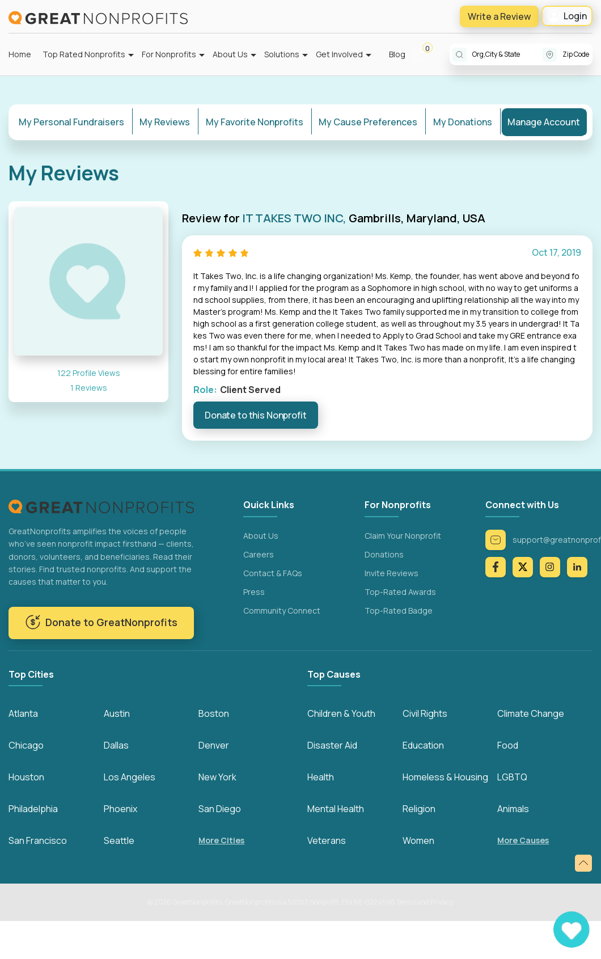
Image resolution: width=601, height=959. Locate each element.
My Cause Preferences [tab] (368, 122)
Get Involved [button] (339, 54)
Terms (406, 902)
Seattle (119, 840)
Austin (117, 713)
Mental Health (335, 808)
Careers (258, 553)
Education (423, 745)
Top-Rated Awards (400, 591)
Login (567, 16)
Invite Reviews (391, 572)
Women (418, 840)
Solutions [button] (281, 54)
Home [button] (20, 54)
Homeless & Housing (445, 777)
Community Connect (281, 610)
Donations (384, 553)
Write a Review (499, 16)
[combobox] (507, 54)
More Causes (523, 840)
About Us (260, 535)
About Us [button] (230, 54)
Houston (26, 777)
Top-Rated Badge (399, 610)
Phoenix (120, 808)
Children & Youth (341, 713)
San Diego (219, 808)
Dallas (116, 745)
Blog (397, 54)
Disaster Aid (332, 745)
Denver (213, 745)
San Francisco (38, 840)
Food (507, 745)
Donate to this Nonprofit (256, 415)
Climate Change (530, 713)
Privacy (441, 902)
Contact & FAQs (272, 572)
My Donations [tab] (462, 122)
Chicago (26, 745)
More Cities (221, 840)
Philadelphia (33, 808)
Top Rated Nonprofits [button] (84, 54)
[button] (426, 54)
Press (254, 591)
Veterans (326, 840)
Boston (213, 713)
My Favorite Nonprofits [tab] (254, 122)
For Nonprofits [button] (169, 54)
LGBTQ (512, 777)
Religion (419, 808)
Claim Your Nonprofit (403, 535)
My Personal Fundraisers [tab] (71, 122)
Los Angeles (129, 777)
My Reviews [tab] (164, 122)
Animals (513, 808)
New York (217, 777)
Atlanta (23, 713)
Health (320, 777)
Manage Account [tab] (543, 122)
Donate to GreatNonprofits (101, 622)
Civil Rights (425, 713)
